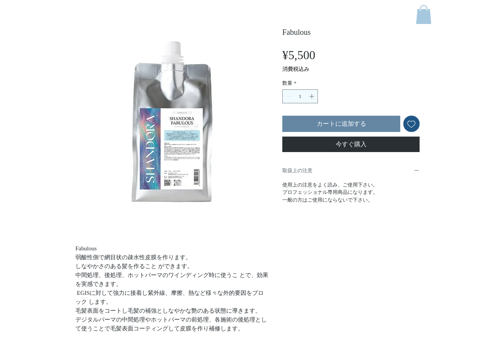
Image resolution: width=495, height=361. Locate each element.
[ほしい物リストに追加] (411, 124)
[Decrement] (288, 96)
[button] (424, 14)
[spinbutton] (300, 96)
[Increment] (312, 96)
